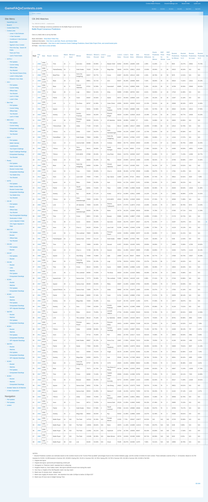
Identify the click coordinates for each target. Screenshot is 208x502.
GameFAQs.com (12, 22)
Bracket (12, 207)
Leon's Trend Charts (16, 56)
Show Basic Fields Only (51, 39)
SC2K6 (9, 279)
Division (55, 56)
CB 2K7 (9, 253)
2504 (39, 103)
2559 (39, 289)
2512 (39, 143)
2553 (39, 261)
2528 (39, 380)
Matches (12, 271)
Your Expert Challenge (17, 149)
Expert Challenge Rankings (18, 151)
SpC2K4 (188, 9)
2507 (39, 329)
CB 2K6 (9, 262)
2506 (39, 323)
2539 (39, 408)
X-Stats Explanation (13, 390)
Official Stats (13, 67)
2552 (39, 301)
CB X (8, 82)
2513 (39, 250)
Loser (109, 56)
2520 (39, 114)
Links (11, 268)
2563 (39, 425)
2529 (39, 244)
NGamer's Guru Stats (16, 79)
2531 (39, 385)
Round (49, 56)
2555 (39, 278)
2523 (39, 363)
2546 (39, 222)
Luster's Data (14, 99)
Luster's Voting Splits (16, 76)
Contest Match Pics (13, 28)
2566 (39, 442)
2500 (39, 256)
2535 (39, 397)
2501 (39, 312)
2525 (39, 368)
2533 (39, 272)
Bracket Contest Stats (16, 169)
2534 (39, 120)
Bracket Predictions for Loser (192, 56)
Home (33, 13)
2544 (39, 92)
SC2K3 (162, 9)
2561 (39, 239)
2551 (39, 295)
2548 (39, 233)
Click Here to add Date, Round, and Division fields (61, 41)
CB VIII (9, 201)
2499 (39, 391)
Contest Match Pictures (153, 3)
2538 (39, 227)
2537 (39, 402)
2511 (39, 335)
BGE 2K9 (10, 229)
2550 (39, 171)
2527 (39, 374)
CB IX (8, 137)
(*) (183, 58)
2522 (39, 357)
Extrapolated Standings (17, 128)
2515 (39, 340)
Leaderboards (14, 146)
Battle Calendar (14, 143)
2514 (39, 177)
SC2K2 (154, 9)
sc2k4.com (197, 3)
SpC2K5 (197, 9)
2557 (39, 69)
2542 (39, 414)
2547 (39, 284)
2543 (39, 165)
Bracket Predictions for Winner (175, 56)
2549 (39, 131)
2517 (39, 160)
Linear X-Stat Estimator (17, 33)
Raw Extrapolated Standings (18, 215)
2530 (39, 64)
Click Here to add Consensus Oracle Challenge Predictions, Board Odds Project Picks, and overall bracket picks (82, 43)
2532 (39, 182)
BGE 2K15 (10, 120)
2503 (39, 318)
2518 (39, 346)
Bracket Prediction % (184, 56)
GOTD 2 (9, 59)
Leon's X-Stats (14, 96)
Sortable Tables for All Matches (16, 388)
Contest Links (11, 31)
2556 (39, 126)
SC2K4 (171, 9)
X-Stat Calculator (15, 36)
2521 (39, 193)
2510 (39, 210)
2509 (39, 154)
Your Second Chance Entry (18, 73)
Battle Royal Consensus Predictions (46, 29)
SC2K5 (179, 9)
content (9, 405)
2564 (39, 430)
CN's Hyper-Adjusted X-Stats (17, 225)
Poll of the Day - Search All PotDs (18, 49)
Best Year (10, 102)
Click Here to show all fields (47, 46)
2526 (39, 81)
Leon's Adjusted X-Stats (17, 221)
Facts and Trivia (14, 53)
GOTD (9, 181)
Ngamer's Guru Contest (17, 45)
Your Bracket (14, 70)
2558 (39, 75)
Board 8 (9, 25)
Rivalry (9, 160)
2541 (39, 306)
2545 (39, 216)
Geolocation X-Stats (16, 218)
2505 (39, 205)
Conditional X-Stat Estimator (18, 39)
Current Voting (14, 65)
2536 (39, 199)
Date (43, 56)
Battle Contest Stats (16, 166)
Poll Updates (14, 62)
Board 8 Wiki (186, 3)
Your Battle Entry (15, 175)
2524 (39, 86)
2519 (39, 352)
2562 (39, 419)
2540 (39, 98)
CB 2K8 (9, 244)
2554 (39, 267)
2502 (39, 109)
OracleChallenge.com (171, 3)
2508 (39, 148)
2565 (39, 436)
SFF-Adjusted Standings (17, 308)
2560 (39, 137)
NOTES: (35, 453)
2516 (39, 188)
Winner (78, 56)
